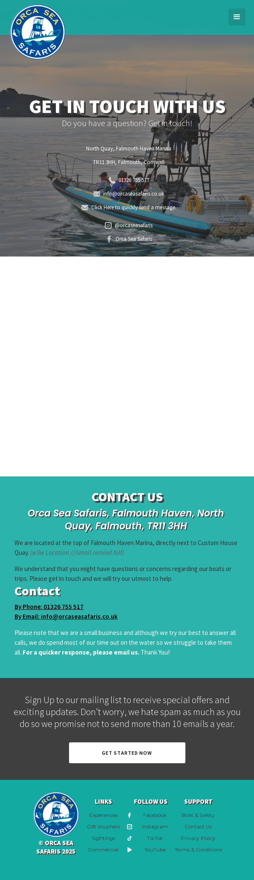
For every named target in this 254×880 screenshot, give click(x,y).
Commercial (103, 849)
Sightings (103, 838)
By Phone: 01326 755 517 (49, 607)
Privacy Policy (198, 838)
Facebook (155, 815)
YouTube (155, 849)
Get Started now (127, 753)
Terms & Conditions (198, 849)
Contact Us (198, 826)
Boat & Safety (198, 815)
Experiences (103, 815)
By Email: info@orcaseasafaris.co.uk (66, 616)
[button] (236, 17)
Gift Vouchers (103, 826)
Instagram (155, 826)
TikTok (155, 838)
